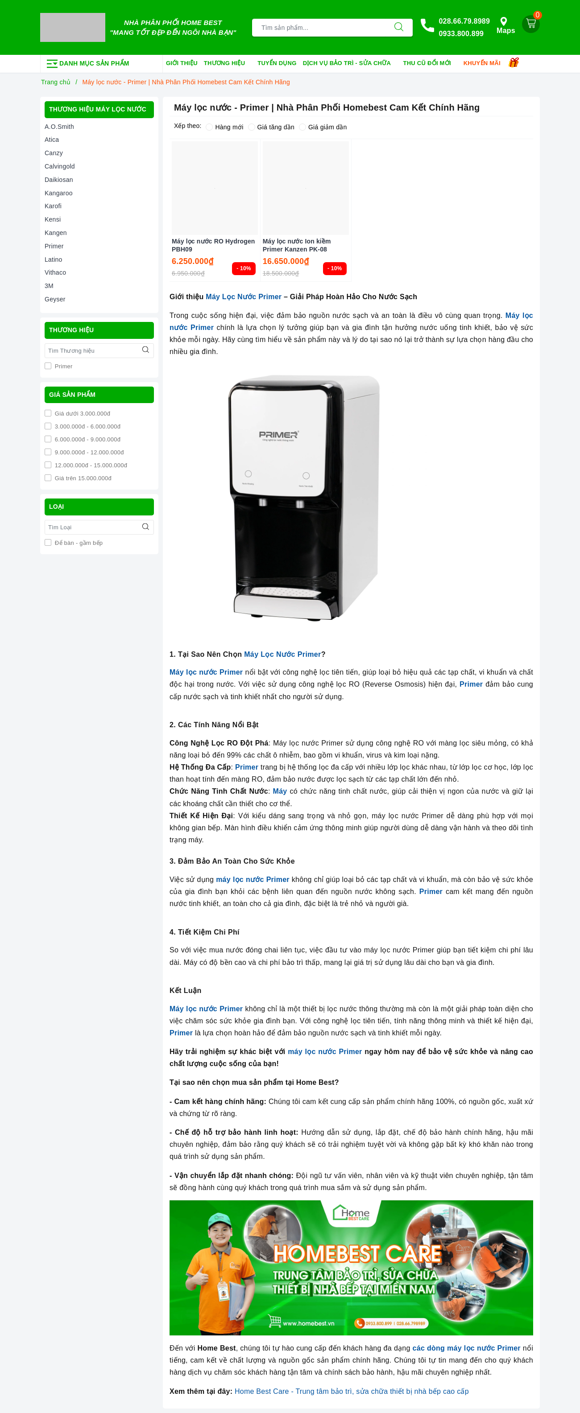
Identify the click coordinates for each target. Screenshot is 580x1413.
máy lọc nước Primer (325, 1051)
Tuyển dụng (276, 63)
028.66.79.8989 (464, 21)
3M (49, 285)
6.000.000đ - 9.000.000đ (86, 439)
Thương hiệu (227, 63)
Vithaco (55, 272)
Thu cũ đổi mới (430, 63)
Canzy (54, 153)
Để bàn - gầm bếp (78, 543)
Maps (506, 25)
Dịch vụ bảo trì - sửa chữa (350, 63)
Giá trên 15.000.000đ (82, 478)
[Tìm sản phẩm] (318, 28)
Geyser (55, 299)
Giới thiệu (182, 63)
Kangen (56, 232)
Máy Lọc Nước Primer (244, 297)
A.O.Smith (59, 126)
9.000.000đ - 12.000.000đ (88, 452)
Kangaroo (59, 193)
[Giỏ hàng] (531, 24)
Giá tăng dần (271, 127)
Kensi (53, 219)
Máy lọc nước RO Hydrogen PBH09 (213, 245)
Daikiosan (59, 179)
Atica (52, 139)
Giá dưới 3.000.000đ (81, 413)
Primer (54, 246)
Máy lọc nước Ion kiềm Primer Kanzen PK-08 (297, 245)
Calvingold (60, 166)
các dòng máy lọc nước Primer (467, 1348)
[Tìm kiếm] (399, 28)
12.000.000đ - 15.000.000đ (90, 465)
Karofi (53, 206)
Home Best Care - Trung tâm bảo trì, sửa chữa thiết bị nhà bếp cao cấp (352, 1391)
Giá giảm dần (323, 127)
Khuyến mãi (485, 63)
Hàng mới (224, 127)
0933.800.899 (461, 33)
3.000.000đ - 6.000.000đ (86, 426)
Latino (53, 259)
